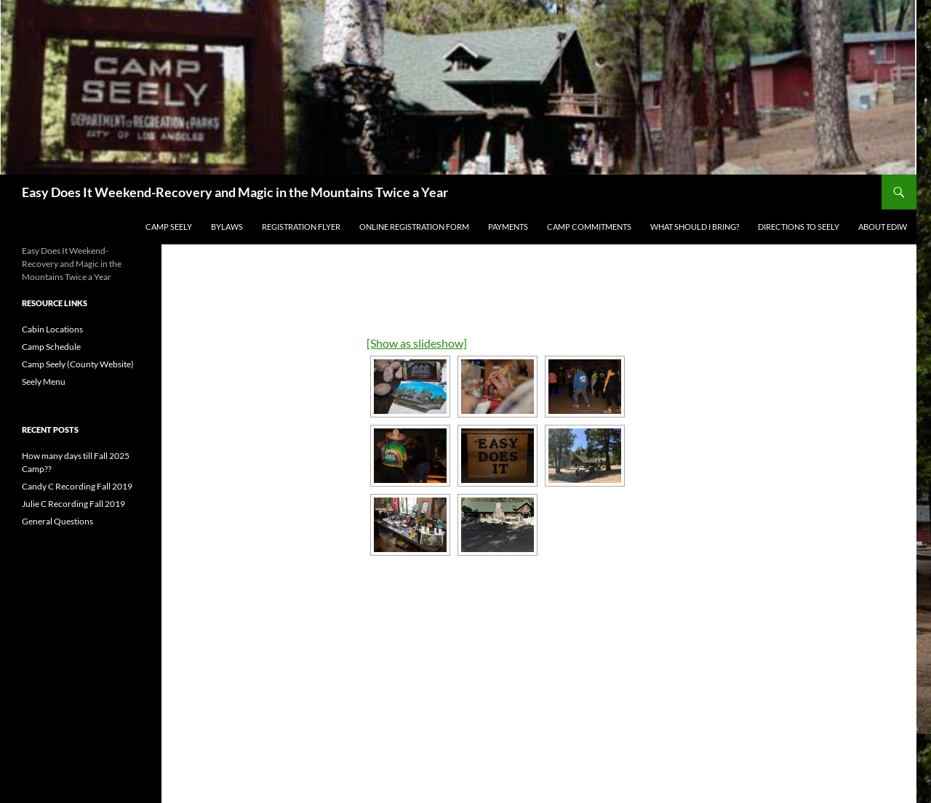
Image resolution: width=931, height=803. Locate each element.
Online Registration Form (414, 226)
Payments (508, 226)
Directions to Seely (798, 226)
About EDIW (882, 226)
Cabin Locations (52, 329)
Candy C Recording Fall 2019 (77, 486)
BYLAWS (227, 226)
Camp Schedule (51, 346)
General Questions (57, 521)
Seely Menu (43, 381)
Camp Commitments (589, 226)
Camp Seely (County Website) (78, 364)
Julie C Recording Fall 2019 (73, 503)
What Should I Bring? (694, 226)
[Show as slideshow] (417, 343)
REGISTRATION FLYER (301, 226)
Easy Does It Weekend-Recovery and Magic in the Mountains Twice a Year (235, 192)
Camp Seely (168, 226)
